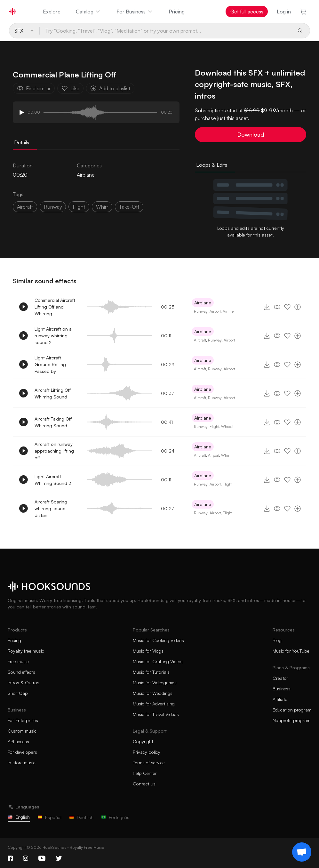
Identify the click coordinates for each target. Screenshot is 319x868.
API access (18, 741)
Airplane (86, 175)
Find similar (34, 88)
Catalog (88, 11)
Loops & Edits (211, 165)
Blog (277, 640)
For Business (134, 11)
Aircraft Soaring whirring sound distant (51, 508)
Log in (284, 11)
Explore (51, 11)
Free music (18, 661)
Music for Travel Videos (156, 714)
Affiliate (280, 699)
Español (49, 817)
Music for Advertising (154, 703)
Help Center (145, 773)
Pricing (177, 11)
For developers (22, 752)
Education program (292, 709)
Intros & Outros (23, 682)
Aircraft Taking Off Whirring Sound (53, 422)
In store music (22, 762)
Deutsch (81, 817)
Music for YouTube (291, 651)
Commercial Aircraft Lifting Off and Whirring (55, 306)
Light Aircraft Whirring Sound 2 (53, 480)
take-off (129, 207)
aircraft (25, 207)
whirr (102, 207)
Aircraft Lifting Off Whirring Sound (53, 393)
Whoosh (228, 426)
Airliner (229, 311)
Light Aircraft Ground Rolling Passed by (50, 364)
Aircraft (200, 340)
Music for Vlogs (148, 651)
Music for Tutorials (151, 672)
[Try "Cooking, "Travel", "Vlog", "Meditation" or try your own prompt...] (166, 30)
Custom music (22, 731)
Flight (214, 426)
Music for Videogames (155, 682)
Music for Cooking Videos (158, 640)
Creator (280, 678)
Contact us (144, 783)
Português (115, 817)
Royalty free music (26, 651)
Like (70, 88)
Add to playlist (110, 88)
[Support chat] (301, 852)
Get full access (246, 11)
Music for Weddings (152, 693)
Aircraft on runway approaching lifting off (54, 450)
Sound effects (21, 672)
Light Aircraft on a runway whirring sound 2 (53, 335)
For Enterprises (23, 720)
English (19, 817)
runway (53, 207)
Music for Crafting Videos (158, 661)
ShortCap (18, 693)
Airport (215, 311)
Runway (201, 311)
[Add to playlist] (297, 306)
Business (282, 688)
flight (79, 207)
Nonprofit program (291, 720)
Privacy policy (146, 752)
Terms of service (149, 762)
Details (21, 142)
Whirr (226, 455)
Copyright (143, 741)
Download (250, 134)
